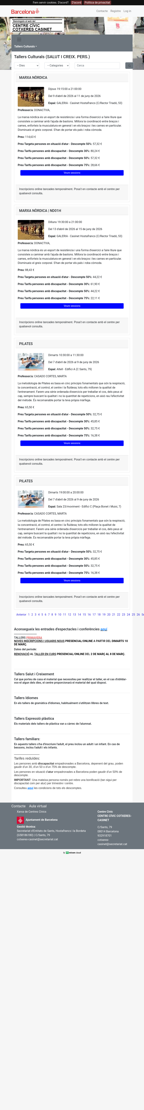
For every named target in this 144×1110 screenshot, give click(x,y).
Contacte (102, 11)
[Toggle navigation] (19, 39)
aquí (103, 629)
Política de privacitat (97, 2)
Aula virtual (38, 806)
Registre (115, 11)
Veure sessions (72, 172)
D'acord (76, 2)
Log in (127, 11)
